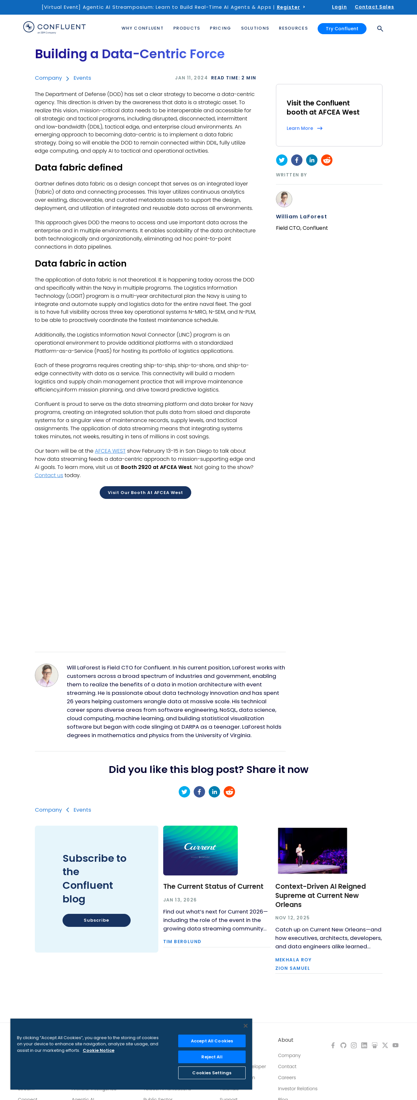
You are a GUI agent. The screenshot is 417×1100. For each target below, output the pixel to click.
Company (48, 78)
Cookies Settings (211, 1073)
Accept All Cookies (212, 1041)
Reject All (211, 1057)
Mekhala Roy (293, 960)
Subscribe (96, 920)
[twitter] (282, 160)
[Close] (246, 1026)
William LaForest (301, 217)
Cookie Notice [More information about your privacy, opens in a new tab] (98, 1050)
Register (288, 7)
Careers (287, 1077)
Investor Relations (297, 1088)
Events (82, 78)
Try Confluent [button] (342, 28)
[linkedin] (312, 160)
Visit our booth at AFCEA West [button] (145, 492)
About (286, 1040)
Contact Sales (374, 7)
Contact (287, 1066)
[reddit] (327, 160)
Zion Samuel (292, 968)
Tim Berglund (182, 941)
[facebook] (297, 160)
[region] (131, 1054)
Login (339, 7)
